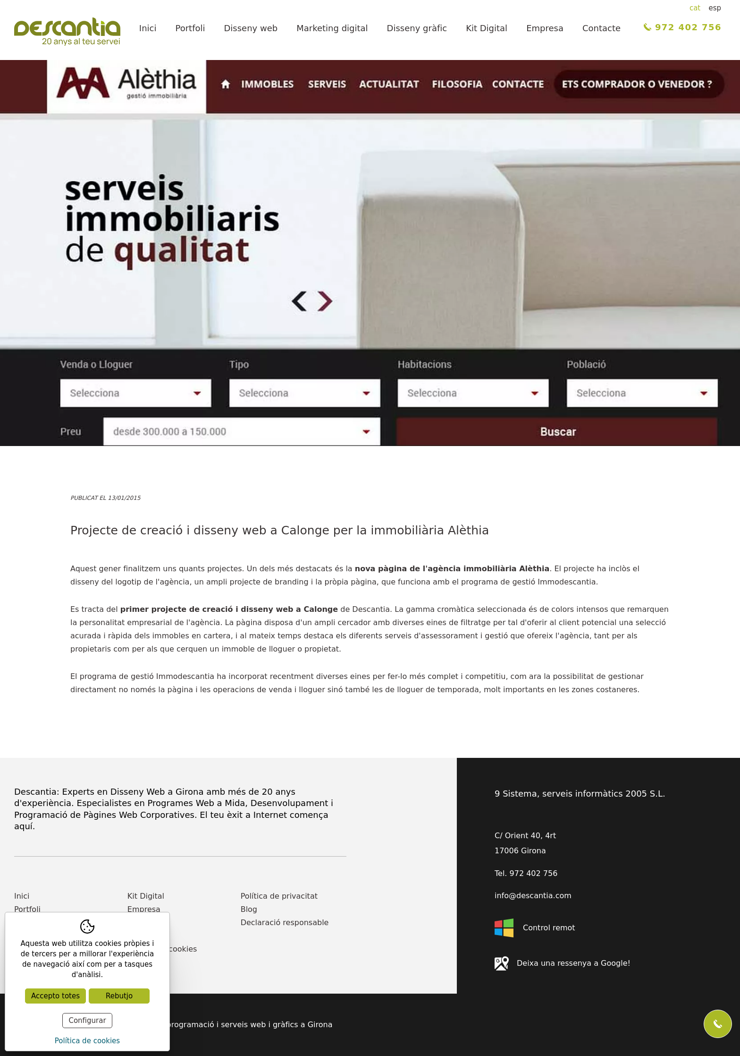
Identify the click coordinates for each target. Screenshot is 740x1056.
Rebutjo (119, 996)
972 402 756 (683, 27)
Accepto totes (55, 996)
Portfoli (190, 28)
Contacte (601, 28)
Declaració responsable (285, 922)
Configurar (87, 1020)
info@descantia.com (533, 896)
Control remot (535, 928)
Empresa (544, 28)
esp (714, 8)
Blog (249, 909)
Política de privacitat (279, 896)
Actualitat (145, 935)
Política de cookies (162, 948)
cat (695, 8)
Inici (148, 28)
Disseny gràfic (417, 28)
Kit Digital (486, 28)
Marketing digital (332, 28)
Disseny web (251, 28)
